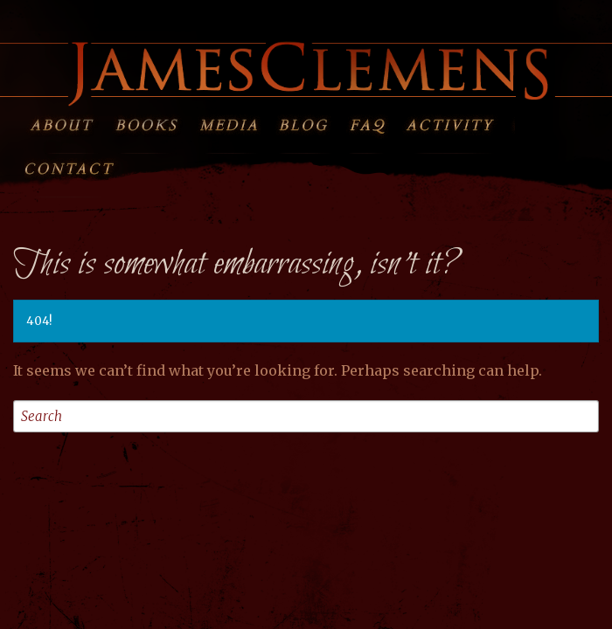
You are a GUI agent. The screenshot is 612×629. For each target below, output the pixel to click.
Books (146, 121)
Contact (79, 165)
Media (227, 121)
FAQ (378, 121)
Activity (460, 121)
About (65, 121)
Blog (309, 121)
